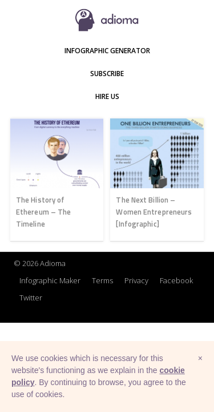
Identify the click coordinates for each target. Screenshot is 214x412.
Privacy (136, 280)
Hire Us (107, 96)
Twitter (30, 297)
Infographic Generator (107, 51)
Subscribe (107, 73)
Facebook (176, 280)
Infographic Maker (49, 280)
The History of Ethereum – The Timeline (43, 211)
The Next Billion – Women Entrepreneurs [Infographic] (154, 211)
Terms (102, 280)
